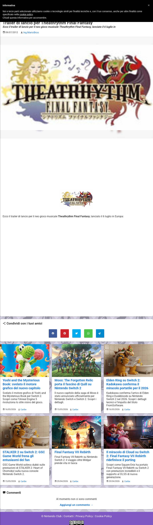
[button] (148, 5)
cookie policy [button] (26, 14)
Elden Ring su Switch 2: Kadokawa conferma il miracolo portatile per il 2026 (126, 383)
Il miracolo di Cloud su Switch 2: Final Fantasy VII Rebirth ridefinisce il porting (127, 454)
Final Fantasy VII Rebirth (72, 450)
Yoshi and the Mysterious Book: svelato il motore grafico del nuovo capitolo (24, 383)
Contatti (69, 513)
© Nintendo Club (52, 513)
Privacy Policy (84, 513)
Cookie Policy (102, 513)
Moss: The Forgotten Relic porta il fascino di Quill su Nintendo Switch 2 (73, 383)
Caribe (23, 408)
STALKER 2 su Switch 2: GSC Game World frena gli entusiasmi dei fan (23, 454)
